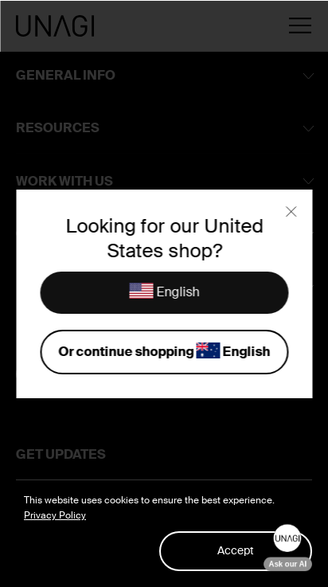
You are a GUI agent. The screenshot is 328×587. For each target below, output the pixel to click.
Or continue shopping (164, 352)
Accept (235, 550)
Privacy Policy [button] (55, 515)
